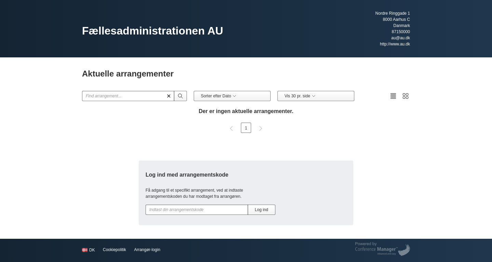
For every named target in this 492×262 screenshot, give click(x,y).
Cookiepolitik (114, 249)
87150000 (401, 31)
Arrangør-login (147, 249)
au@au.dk (400, 38)
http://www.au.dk (395, 44)
